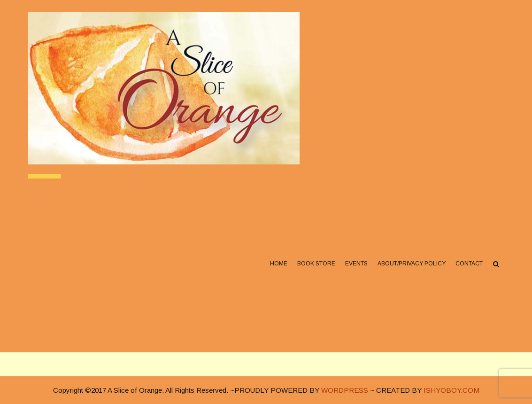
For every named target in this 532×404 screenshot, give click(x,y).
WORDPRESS (344, 390)
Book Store (316, 263)
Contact (469, 263)
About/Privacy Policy (412, 263)
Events (356, 263)
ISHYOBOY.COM (451, 390)
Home (278, 263)
